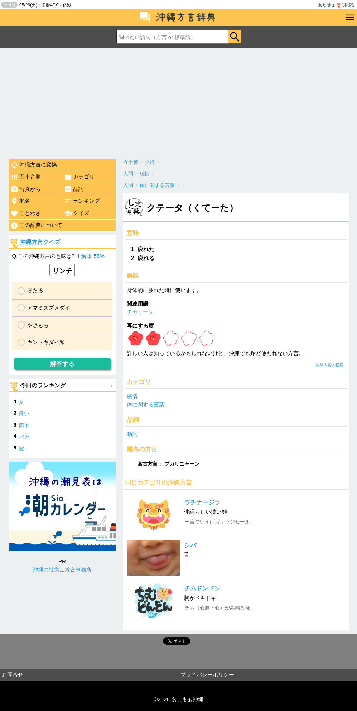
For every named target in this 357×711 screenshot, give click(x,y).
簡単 (24, 425)
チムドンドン (202, 588)
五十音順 (25, 177)
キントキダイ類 (46, 342)
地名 (20, 201)
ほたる (35, 290)
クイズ (76, 213)
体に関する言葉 (145, 404)
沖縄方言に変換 (33, 165)
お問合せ (12, 675)
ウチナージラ (202, 502)
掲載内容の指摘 (329, 365)
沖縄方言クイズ (40, 242)
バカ (24, 437)
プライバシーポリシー (207, 675)
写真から (25, 189)
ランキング (82, 201)
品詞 (74, 189)
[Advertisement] (178, 101)
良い (24, 413)
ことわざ (25, 213)
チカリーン (140, 312)
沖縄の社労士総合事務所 (62, 569)
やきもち (38, 325)
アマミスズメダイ (48, 308)
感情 (132, 396)
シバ (190, 545)
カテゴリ (79, 177)
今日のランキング (43, 385)
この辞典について (36, 226)
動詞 (132, 434)
